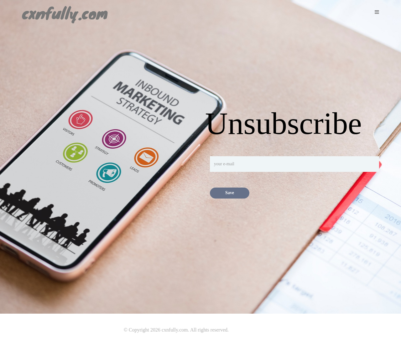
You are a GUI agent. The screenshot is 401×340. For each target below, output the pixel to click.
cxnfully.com (65, 10)
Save (229, 192)
